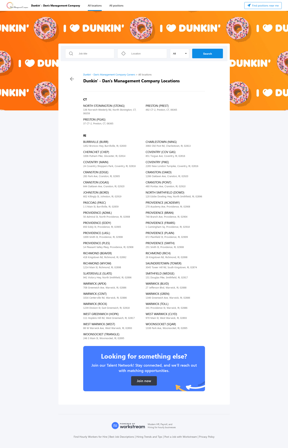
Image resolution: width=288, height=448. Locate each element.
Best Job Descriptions (121, 436)
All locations (95, 5)
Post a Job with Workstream (180, 436)
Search (207, 53)
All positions (116, 5)
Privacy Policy (207, 436)
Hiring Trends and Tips (149, 436)
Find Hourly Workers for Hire (90, 436)
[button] (179, 53)
